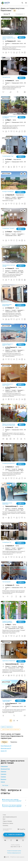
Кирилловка (9, 726)
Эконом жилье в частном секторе (8, 265)
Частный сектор (6, 77)
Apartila (3, 726)
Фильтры (7, 14)
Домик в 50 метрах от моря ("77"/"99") (7, 344)
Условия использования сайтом (14, 850)
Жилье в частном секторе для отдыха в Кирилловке (8, 424)
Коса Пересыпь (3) (6, 746)
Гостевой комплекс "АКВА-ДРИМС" (7, 701)
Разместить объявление (15, 834)
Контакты (5, 825)
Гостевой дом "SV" (6, 542)
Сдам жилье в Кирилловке (9, 660)
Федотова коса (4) (6, 748)
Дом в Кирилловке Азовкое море (7, 305)
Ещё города (5, 785)
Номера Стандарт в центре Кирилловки (7, 622)
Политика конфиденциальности (14, 852)
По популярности (19, 14)
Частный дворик (6, 581)
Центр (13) (4, 751)
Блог (4, 819)
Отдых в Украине (7, 821)
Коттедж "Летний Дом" (8, 191)
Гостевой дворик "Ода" (8, 156)
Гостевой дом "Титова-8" (8, 228)
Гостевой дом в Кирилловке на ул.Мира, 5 (9, 117)
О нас (4, 814)
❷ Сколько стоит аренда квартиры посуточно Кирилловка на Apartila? (12, 805)
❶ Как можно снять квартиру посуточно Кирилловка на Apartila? (11, 800)
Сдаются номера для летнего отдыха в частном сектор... (8, 38)
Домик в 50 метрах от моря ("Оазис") (7, 384)
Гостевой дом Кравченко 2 (8, 463)
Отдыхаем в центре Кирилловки (7, 503)
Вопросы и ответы (8, 823)
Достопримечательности (10, 817)
